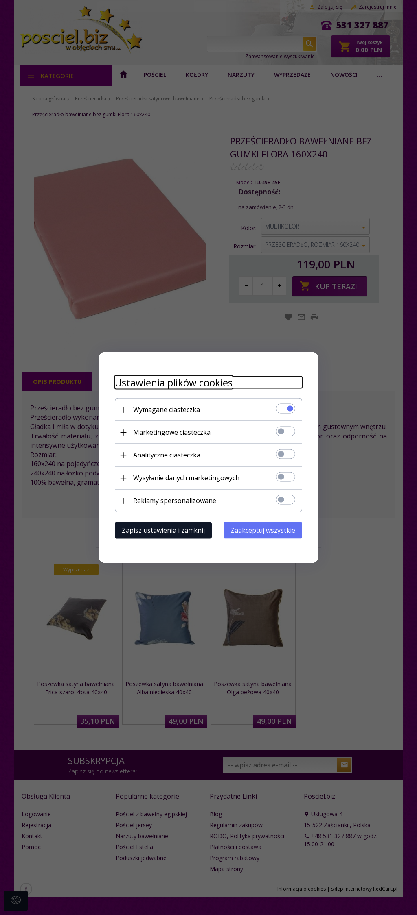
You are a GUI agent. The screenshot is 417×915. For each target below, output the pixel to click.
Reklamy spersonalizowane (174, 500)
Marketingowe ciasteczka (172, 432)
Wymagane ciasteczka (166, 409)
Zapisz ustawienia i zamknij (163, 530)
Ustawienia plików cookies (174, 382)
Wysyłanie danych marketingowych (186, 477)
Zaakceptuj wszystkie (262, 530)
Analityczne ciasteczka (166, 455)
